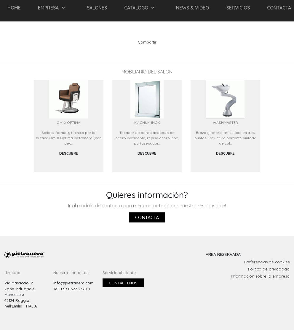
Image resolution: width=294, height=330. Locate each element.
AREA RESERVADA (223, 254)
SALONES (97, 8)
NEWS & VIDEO (192, 8)
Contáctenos (123, 283)
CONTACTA (279, 8)
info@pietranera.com (73, 283)
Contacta (147, 217)
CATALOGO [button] (139, 8)
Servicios (238, 8)
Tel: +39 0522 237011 (71, 288)
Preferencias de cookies (267, 261)
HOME (14, 8)
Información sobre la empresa (260, 276)
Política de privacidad (269, 269)
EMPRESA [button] (51, 8)
